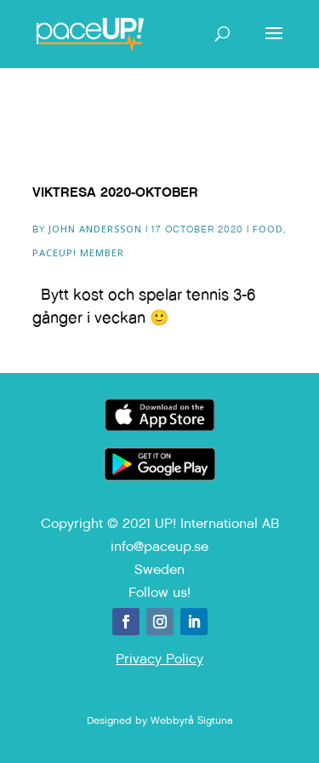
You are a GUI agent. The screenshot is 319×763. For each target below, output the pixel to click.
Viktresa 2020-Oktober (115, 192)
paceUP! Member (78, 252)
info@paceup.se (159, 546)
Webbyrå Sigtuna (192, 720)
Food (268, 228)
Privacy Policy (159, 659)
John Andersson (95, 228)
